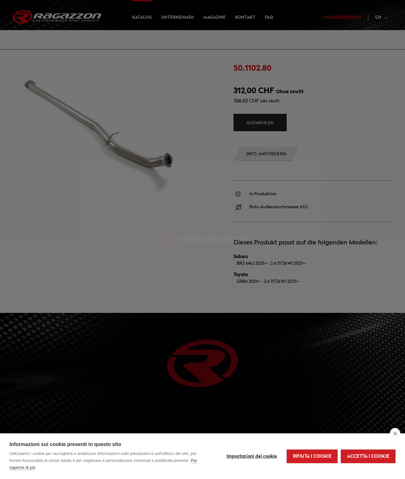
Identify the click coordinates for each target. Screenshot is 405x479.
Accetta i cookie (368, 456)
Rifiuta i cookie (312, 456)
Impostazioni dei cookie (252, 456)
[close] (395, 433)
